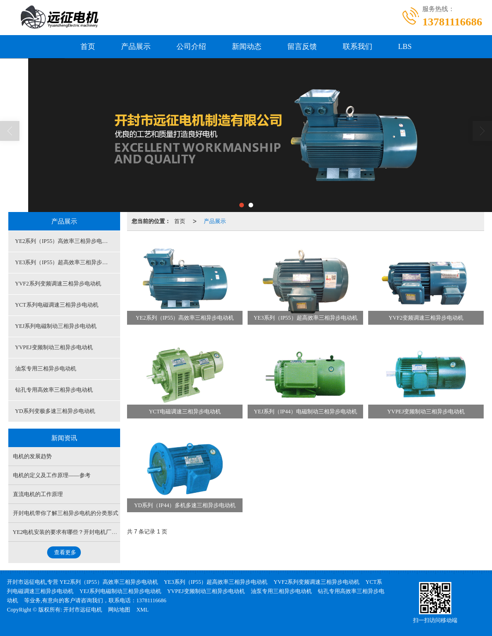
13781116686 (151, 600)
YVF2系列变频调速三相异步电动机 (58, 283)
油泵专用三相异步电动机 (45, 368)
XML (142, 609)
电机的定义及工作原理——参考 (52, 475)
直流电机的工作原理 (38, 494)
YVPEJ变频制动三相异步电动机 (54, 347)
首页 (87, 46)
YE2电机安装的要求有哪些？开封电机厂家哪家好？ (76, 532)
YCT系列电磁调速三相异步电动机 (56, 305)
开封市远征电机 (82, 609)
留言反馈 (302, 46)
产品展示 (136, 46)
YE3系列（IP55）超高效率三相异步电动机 (67, 262)
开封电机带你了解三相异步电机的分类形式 (65, 513)
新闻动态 (246, 46)
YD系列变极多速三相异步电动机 (55, 411)
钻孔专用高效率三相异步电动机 (54, 390)
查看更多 (65, 552)
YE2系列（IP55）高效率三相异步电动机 (64, 241)
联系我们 (357, 46)
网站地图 (119, 609)
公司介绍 (191, 46)
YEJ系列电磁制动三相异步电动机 (56, 326)
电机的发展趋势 (32, 456)
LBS (405, 46)
